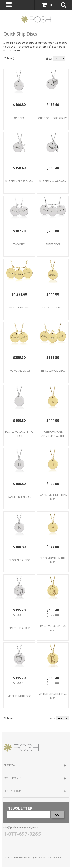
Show (49, 58)
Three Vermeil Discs (53, 370)
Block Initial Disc (19, 560)
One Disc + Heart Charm (52, 118)
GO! (57, 814)
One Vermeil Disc (52, 307)
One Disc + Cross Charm (19, 181)
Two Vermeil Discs (19, 370)
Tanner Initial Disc (19, 497)
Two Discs (19, 244)
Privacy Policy (54, 857)
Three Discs (53, 244)
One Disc (19, 118)
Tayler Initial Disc (19, 628)
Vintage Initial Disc (19, 696)
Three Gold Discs (19, 307)
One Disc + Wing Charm (52, 181)
